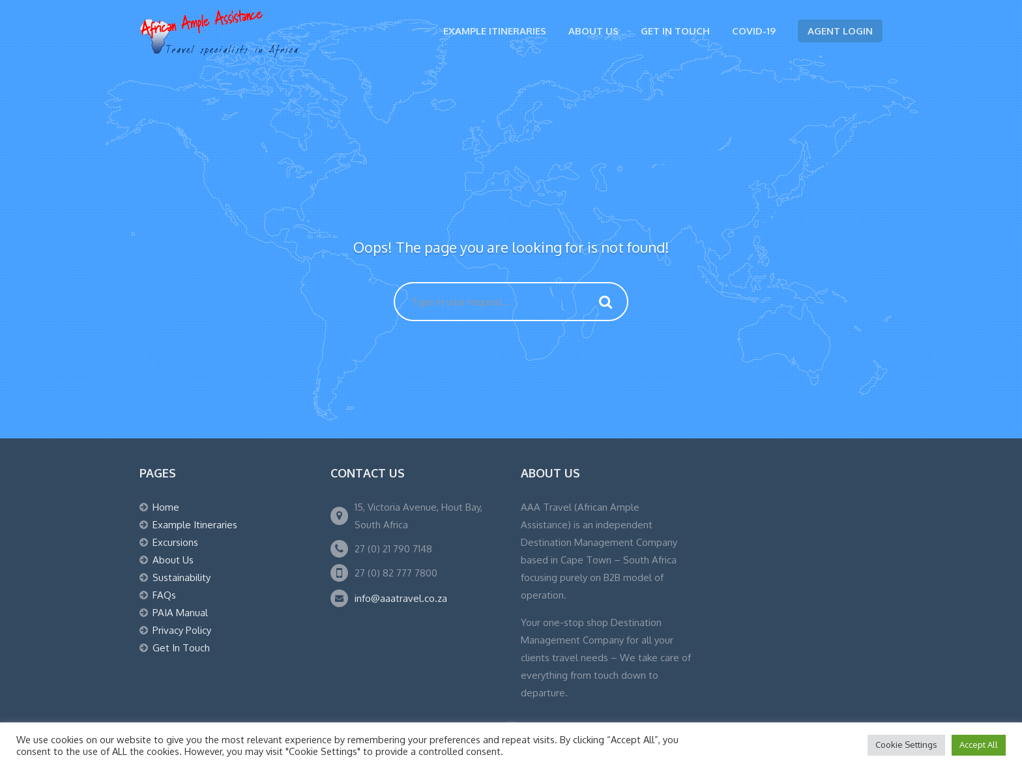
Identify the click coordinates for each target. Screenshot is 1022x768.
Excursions (175, 542)
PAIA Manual (180, 612)
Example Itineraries (494, 31)
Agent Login (840, 31)
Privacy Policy (182, 630)
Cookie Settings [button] (906, 744)
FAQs (164, 595)
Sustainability (182, 577)
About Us (593, 31)
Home (166, 507)
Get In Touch (675, 31)
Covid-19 (754, 31)
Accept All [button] (978, 744)
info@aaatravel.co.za (401, 598)
